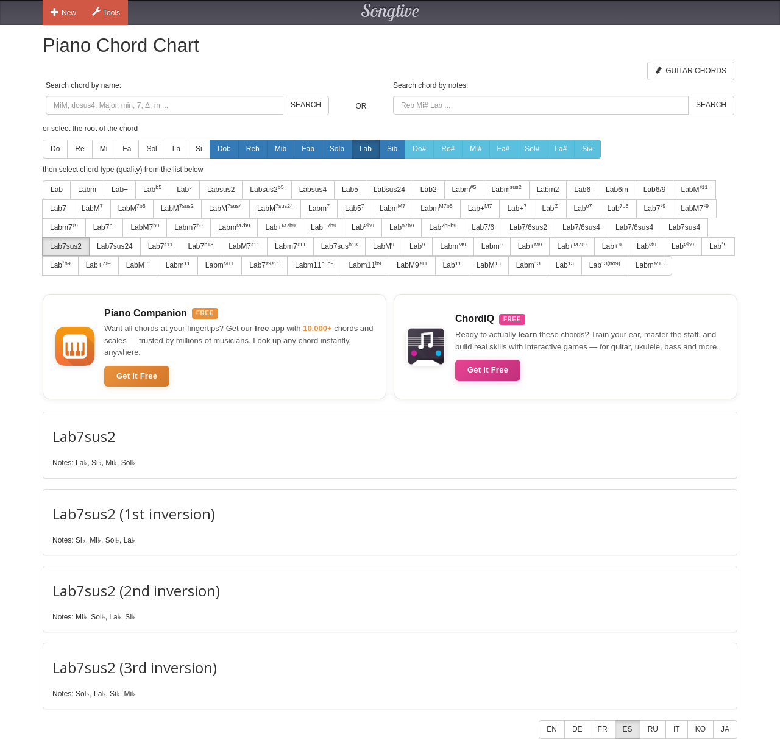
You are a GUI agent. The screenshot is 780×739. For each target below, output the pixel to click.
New (63, 12)
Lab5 (350, 189)
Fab (308, 149)
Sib (392, 149)
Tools (106, 12)
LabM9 (412, 265)
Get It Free (136, 375)
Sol (151, 149)
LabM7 (695, 208)
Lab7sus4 (684, 227)
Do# (419, 149)
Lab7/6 (483, 227)
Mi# (475, 149)
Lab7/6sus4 (581, 227)
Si (199, 149)
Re (79, 149)
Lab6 (582, 189)
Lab (366, 149)
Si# (587, 149)
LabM (694, 189)
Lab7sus (339, 246)
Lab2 (428, 189)
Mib (280, 149)
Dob (224, 149)
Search (306, 105)
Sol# (532, 149)
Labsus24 (389, 189)
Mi (104, 149)
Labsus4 (313, 189)
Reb (253, 149)
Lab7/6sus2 (528, 227)
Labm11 (314, 265)
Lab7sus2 (66, 246)
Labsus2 (221, 189)
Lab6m (617, 189)
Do (55, 149)
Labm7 (64, 227)
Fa (126, 149)
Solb (337, 149)
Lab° (184, 189)
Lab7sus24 (115, 246)
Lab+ (120, 189)
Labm (87, 189)
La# (561, 149)
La (176, 149)
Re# (448, 149)
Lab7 (58, 208)
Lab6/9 (655, 189)
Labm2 (548, 189)
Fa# (503, 149)
